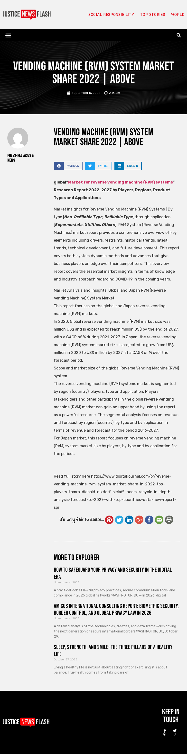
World (178, 14)
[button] (8, 35)
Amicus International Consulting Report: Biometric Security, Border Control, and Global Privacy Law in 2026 (116, 610)
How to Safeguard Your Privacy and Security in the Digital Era (113, 573)
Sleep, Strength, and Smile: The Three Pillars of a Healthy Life (113, 651)
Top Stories (152, 14)
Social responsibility (111, 14)
